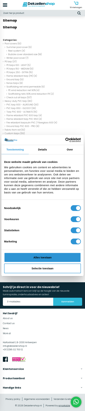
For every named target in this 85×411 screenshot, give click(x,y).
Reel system (16, 50)
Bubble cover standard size (25, 54)
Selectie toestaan (43, 268)
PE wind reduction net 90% (23, 90)
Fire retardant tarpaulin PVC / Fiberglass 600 (31, 122)
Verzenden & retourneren (67, 399)
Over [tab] (70, 149)
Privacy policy (13, 399)
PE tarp (11, 61)
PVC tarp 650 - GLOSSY (21, 108)
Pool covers (13, 43)
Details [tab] (42, 149)
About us (8, 318)
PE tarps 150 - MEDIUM (19, 68)
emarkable (64, 405)
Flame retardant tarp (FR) (21, 75)
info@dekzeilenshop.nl (15, 345)
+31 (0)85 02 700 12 (13, 349)
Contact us (9, 323)
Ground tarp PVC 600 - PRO (22, 126)
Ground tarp (15, 79)
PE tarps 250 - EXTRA (19, 72)
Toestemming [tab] (15, 149)
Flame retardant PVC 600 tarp (24, 115)
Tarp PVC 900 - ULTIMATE (21, 111)
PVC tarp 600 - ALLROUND (22, 104)
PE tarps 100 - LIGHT (18, 65)
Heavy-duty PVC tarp (18, 101)
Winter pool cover (17, 57)
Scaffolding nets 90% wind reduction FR (31, 93)
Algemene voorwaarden (37, 399)
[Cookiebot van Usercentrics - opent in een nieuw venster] (65, 140)
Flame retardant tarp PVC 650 (24, 118)
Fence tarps (14, 83)
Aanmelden (67, 301)
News (6, 328)
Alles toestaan (42, 257)
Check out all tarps (19, 97)
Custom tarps (15, 133)
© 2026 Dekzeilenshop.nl (28, 405)
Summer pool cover (19, 47)
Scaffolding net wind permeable (25, 86)
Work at (7, 333)
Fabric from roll (15, 129)
